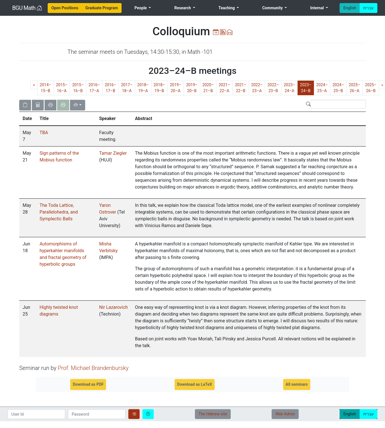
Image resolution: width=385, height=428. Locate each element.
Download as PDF (88, 384)
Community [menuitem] (273, 8)
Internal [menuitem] (317, 8)
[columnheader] (27, 119)
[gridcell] (27, 136)
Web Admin (285, 414)
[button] (28, 118)
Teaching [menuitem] (227, 8)
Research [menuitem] (183, 8)
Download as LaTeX (194, 384)
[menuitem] (65, 8)
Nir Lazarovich (113, 307)
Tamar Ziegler (113, 153)
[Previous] (34, 85)
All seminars (297, 384)
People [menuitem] (141, 8)
